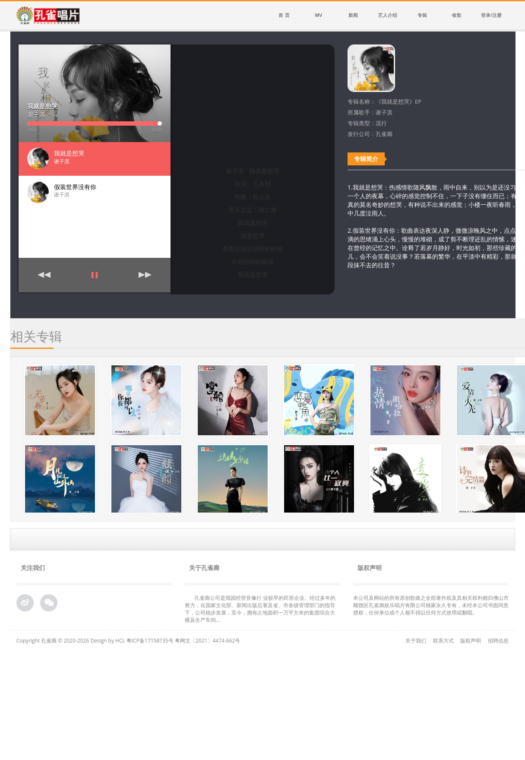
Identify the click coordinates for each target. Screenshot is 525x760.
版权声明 (470, 640)
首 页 (283, 15)
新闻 (353, 15)
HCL (120, 640)
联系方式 (443, 640)
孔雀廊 (49, 640)
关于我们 (415, 640)
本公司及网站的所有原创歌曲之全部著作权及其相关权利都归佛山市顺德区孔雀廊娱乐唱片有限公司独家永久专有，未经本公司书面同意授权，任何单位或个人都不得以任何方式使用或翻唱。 (431, 605)
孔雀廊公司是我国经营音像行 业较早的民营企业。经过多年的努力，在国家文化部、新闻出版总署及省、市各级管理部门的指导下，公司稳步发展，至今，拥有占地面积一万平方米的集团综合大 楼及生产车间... (260, 609)
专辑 (422, 15)
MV (319, 15)
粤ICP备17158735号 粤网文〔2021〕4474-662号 (183, 640)
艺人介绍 (387, 15)
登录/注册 (491, 15)
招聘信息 (498, 640)
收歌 (457, 15)
